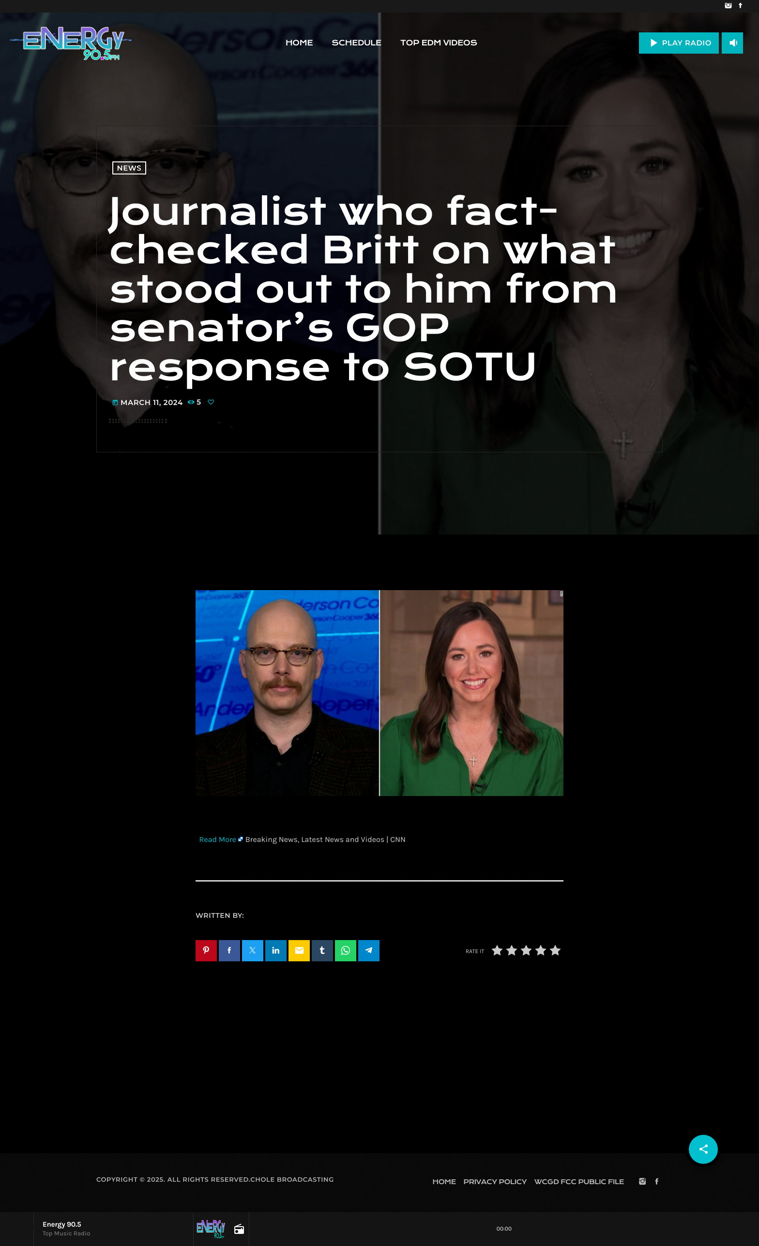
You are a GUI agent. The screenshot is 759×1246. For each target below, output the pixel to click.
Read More (217, 839)
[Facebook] (740, 6)
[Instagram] (728, 6)
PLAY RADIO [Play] (679, 43)
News (129, 168)
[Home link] (71, 43)
